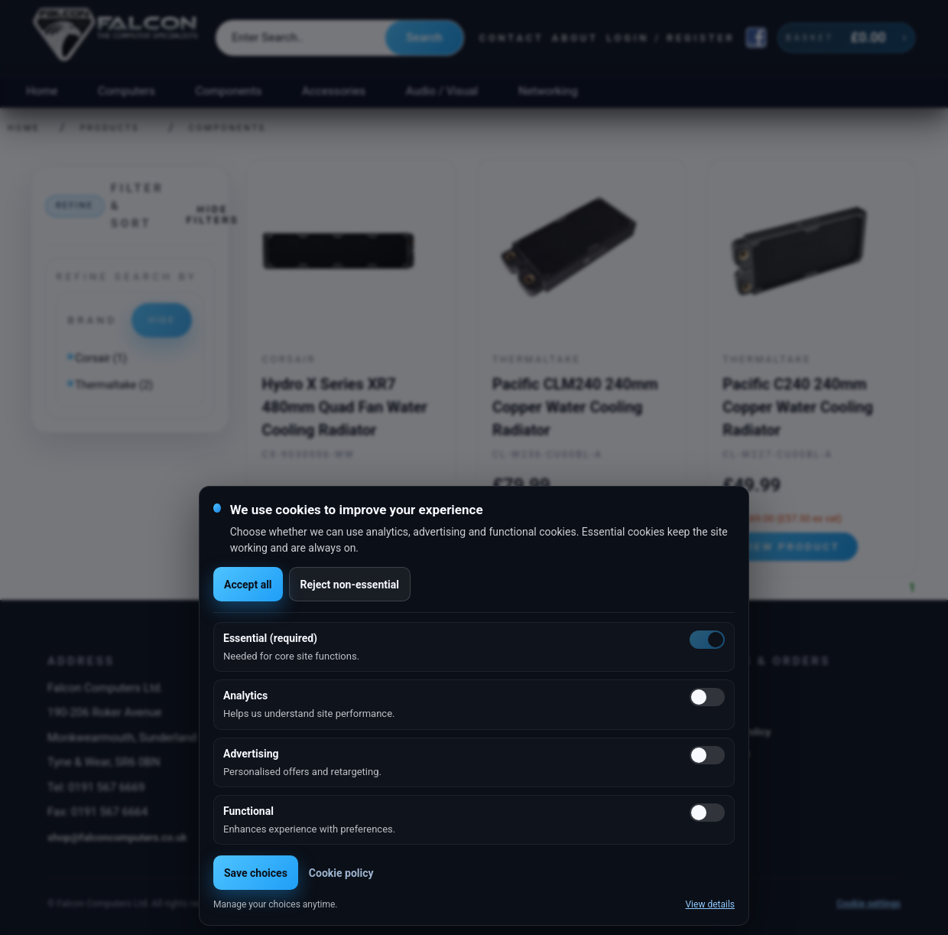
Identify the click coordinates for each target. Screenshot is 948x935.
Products (110, 128)
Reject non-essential (349, 584)
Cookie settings (868, 903)
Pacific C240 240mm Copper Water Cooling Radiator (797, 407)
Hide (161, 319)
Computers (126, 91)
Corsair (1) (101, 358)
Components (229, 91)
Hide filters (212, 214)
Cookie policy (341, 873)
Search (424, 37)
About (575, 38)
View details (710, 904)
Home (41, 91)
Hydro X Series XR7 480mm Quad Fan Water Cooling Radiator (344, 407)
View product (790, 546)
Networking (547, 91)
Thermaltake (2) (114, 385)
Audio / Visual (442, 91)
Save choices (255, 873)
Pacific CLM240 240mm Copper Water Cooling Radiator (575, 407)
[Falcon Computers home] (116, 37)
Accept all (248, 584)
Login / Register (670, 38)
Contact (511, 38)
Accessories (333, 91)
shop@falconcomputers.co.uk (117, 837)
